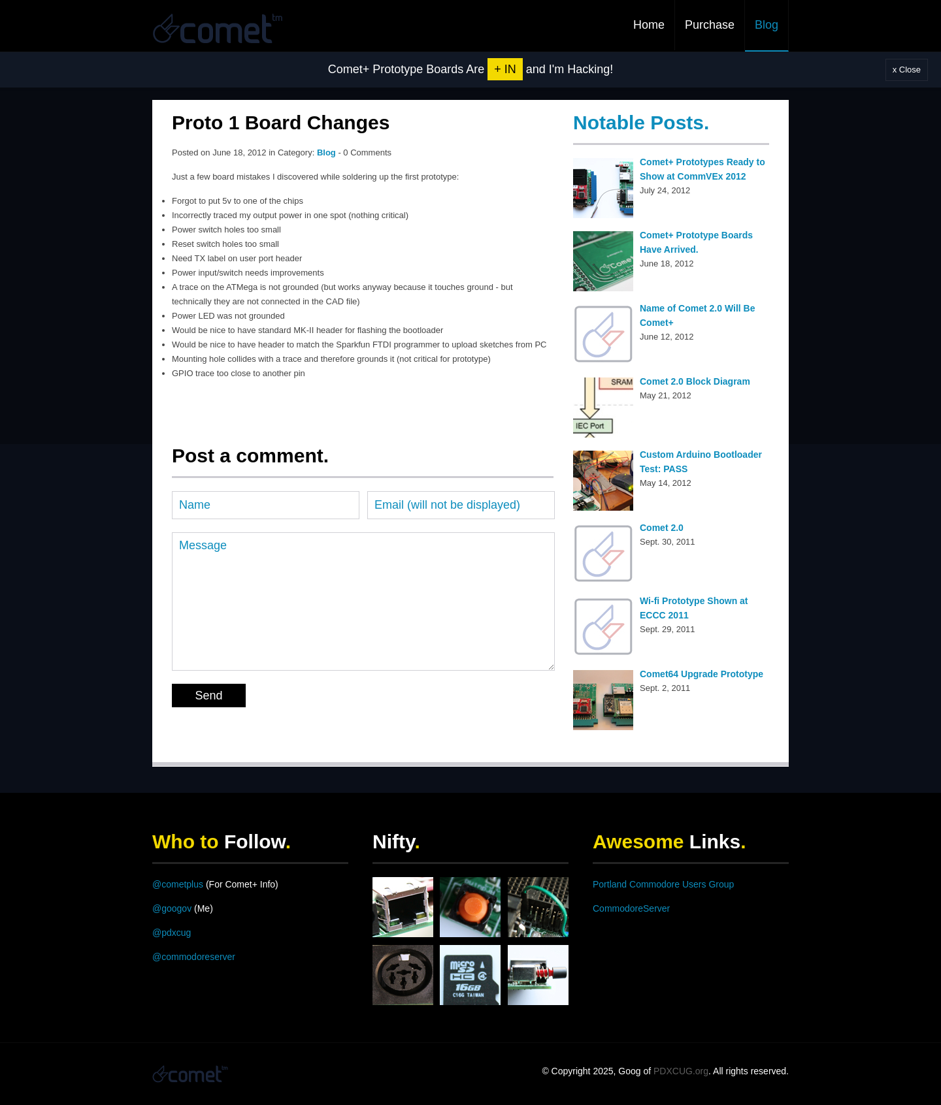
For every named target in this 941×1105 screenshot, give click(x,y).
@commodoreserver (193, 957)
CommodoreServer (631, 908)
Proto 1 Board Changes (280, 122)
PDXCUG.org (680, 1071)
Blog (766, 24)
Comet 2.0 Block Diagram (695, 381)
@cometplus (177, 884)
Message (363, 601)
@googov (171, 908)
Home (649, 24)
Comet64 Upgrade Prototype (701, 674)
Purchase (710, 24)
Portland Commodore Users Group (663, 884)
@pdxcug (171, 932)
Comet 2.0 (662, 527)
